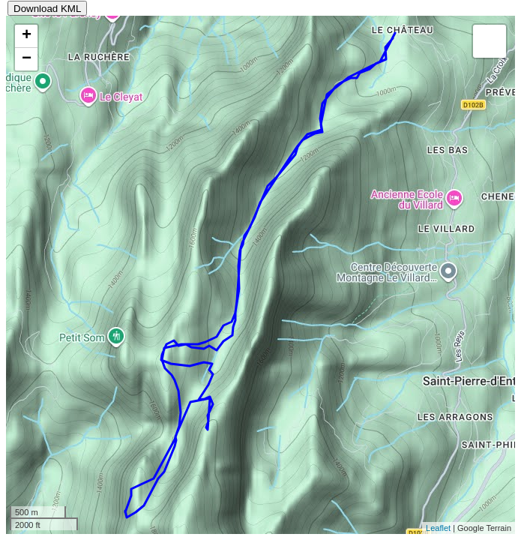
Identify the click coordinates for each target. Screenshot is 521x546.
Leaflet (438, 528)
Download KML (47, 8)
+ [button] (26, 36)
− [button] (26, 59)
